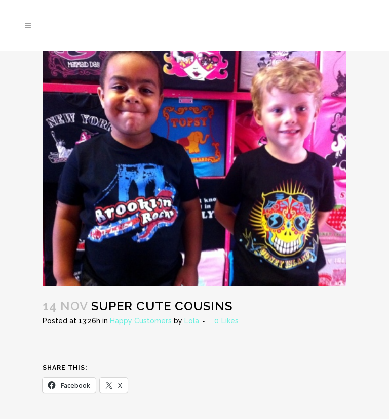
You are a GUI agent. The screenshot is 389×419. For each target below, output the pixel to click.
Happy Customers (141, 321)
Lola (191, 321)
